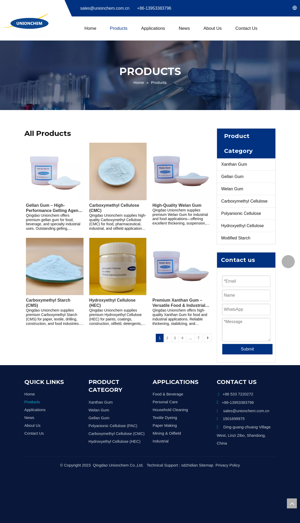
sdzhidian (189, 452)
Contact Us (246, 28)
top (292, 503)
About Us (212, 28)
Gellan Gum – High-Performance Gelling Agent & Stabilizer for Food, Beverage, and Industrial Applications (53, 208)
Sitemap (206, 452)
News (184, 28)
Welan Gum (232, 189)
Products (118, 28)
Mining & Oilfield (167, 425)
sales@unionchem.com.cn (105, 8)
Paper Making (165, 417)
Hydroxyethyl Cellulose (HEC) (112, 303)
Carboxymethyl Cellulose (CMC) (114, 208)
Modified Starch (235, 238)
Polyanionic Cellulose (241, 213)
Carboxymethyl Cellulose (244, 201)
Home (90, 28)
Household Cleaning (170, 401)
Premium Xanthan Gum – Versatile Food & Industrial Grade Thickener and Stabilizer (178, 303)
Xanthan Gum (234, 164)
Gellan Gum (232, 176)
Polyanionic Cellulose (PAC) (112, 417)
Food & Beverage (168, 386)
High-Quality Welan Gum (176, 205)
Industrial (161, 433)
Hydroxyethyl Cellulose (242, 225)
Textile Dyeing (165, 409)
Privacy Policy (227, 452)
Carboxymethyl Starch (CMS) (48, 303)
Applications (153, 28)
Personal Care (165, 394)
